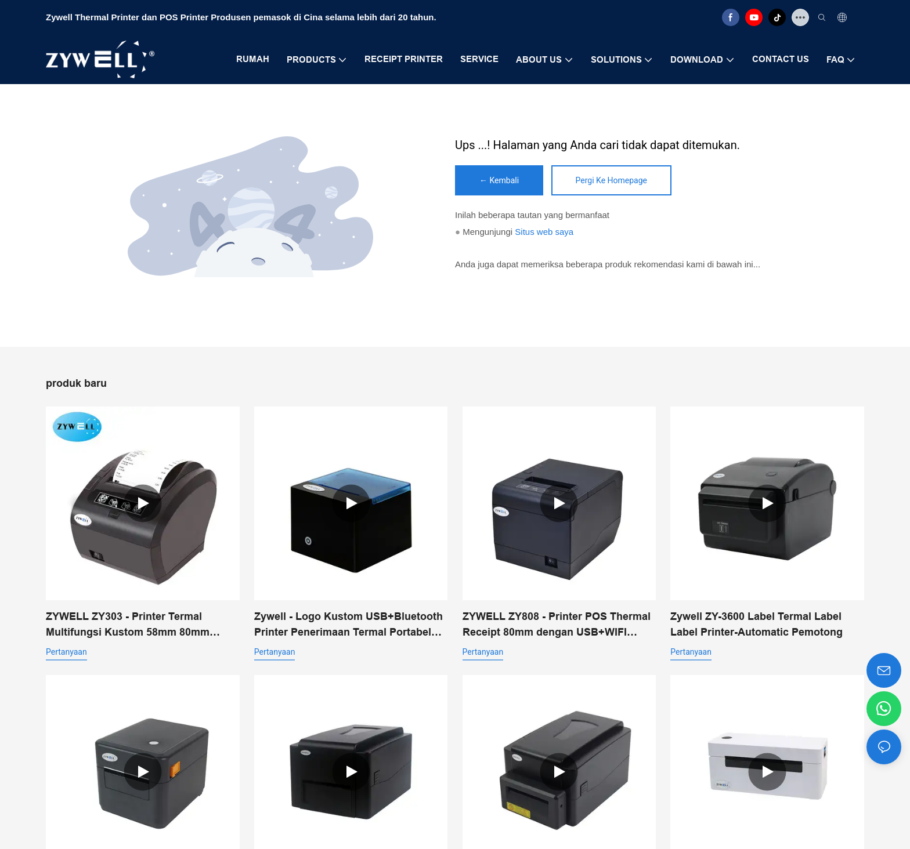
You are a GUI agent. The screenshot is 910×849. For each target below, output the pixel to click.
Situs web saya (544, 232)
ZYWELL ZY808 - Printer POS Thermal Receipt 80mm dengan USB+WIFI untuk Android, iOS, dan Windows (557, 625)
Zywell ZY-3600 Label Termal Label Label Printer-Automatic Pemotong (756, 624)
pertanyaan (66, 651)
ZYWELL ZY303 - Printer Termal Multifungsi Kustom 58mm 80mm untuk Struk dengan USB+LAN (128, 625)
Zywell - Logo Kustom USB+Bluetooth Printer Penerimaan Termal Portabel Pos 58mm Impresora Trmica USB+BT (348, 625)
